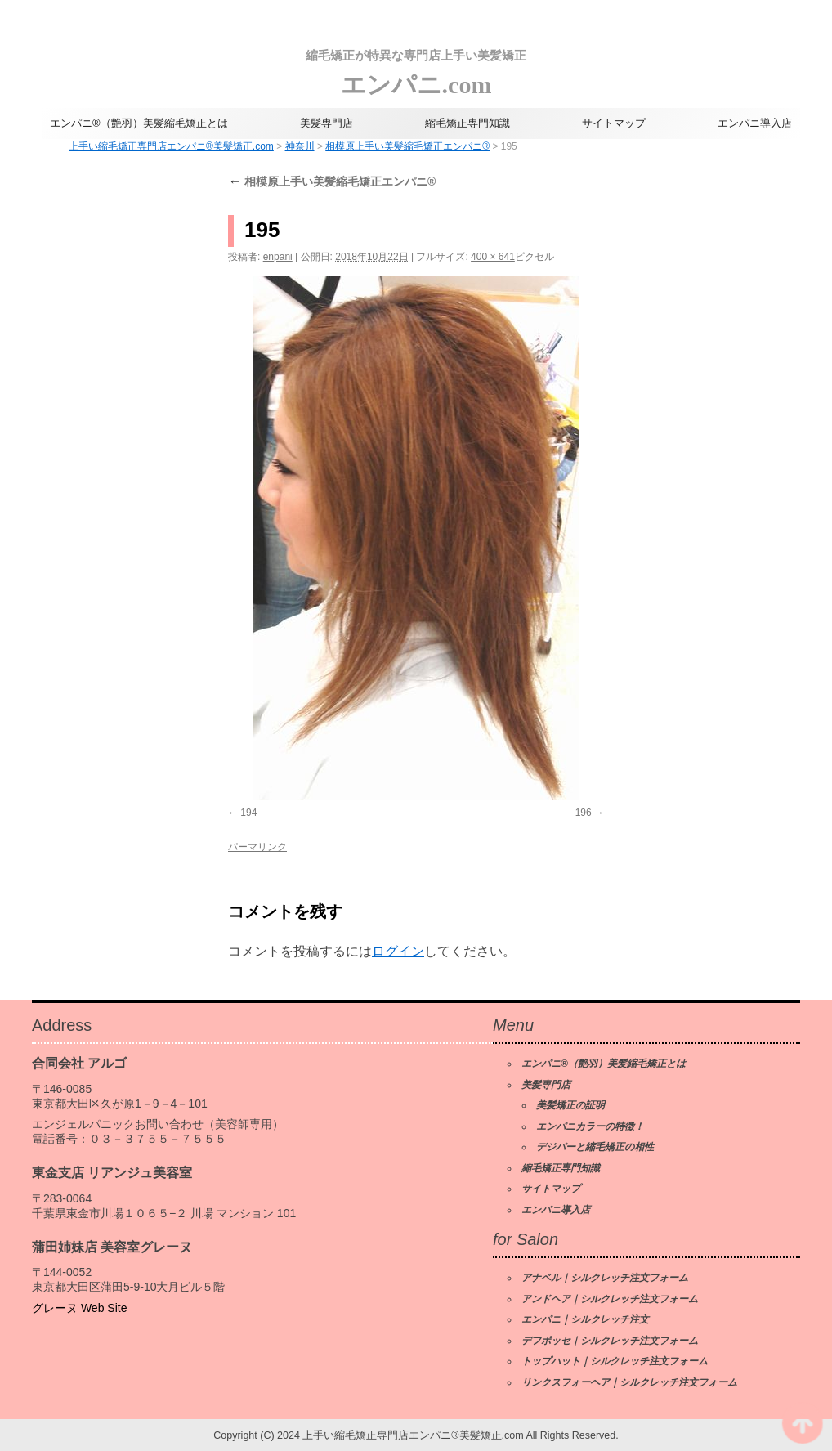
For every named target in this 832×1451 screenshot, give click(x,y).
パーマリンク (257, 847)
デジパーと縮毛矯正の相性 (595, 1147)
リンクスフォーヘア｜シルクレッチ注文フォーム (629, 1382)
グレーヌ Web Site (79, 1307)
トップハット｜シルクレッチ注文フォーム (614, 1361)
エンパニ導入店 (755, 123)
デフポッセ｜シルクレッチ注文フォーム (609, 1340)
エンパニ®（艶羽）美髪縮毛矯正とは (139, 123)
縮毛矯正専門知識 (467, 123)
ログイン (398, 951)
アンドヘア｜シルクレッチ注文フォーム (609, 1299)
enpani (278, 256)
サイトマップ (614, 123)
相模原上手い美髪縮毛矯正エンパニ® (332, 181)
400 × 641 (493, 256)
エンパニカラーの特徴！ (590, 1126)
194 (248, 812)
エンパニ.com (416, 69)
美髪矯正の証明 (570, 1105)
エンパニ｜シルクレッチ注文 (585, 1319)
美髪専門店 (326, 123)
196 (583, 812)
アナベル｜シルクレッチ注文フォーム (604, 1277)
